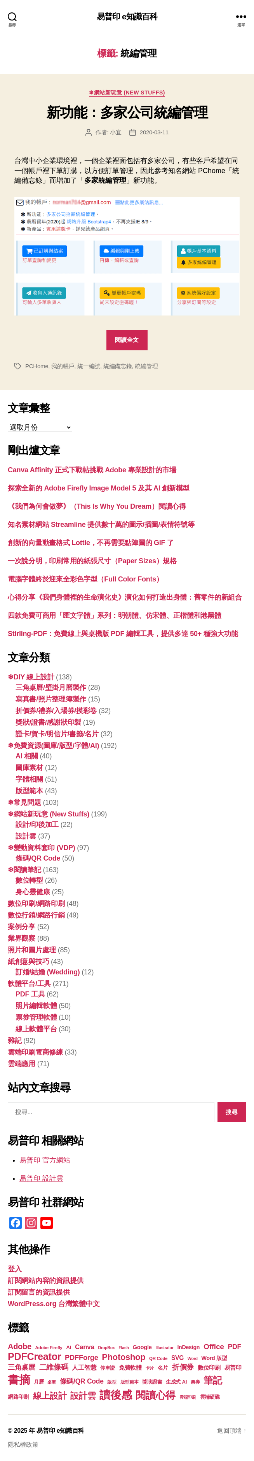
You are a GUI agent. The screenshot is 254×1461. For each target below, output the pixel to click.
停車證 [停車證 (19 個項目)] (107, 1368)
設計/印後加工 (37, 824)
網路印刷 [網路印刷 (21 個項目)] (18, 1397)
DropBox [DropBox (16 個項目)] (106, 1347)
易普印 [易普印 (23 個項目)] (233, 1368)
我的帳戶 (62, 366)
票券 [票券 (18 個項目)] (195, 1382)
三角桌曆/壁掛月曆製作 (51, 687)
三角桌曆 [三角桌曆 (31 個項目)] (21, 1367)
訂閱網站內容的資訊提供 (46, 1280)
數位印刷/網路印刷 (36, 903)
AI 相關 (27, 756)
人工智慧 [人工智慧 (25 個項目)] (84, 1367)
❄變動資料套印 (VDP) (41, 848)
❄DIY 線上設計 (31, 677)
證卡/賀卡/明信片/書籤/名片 (57, 734)
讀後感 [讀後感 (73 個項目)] (115, 1395)
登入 (14, 1269)
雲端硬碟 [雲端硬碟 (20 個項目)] (210, 1397)
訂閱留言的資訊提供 (39, 1292)
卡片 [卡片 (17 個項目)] (150, 1368)
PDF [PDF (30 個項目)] (234, 1347)
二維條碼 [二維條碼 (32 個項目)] (53, 1367)
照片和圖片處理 (32, 950)
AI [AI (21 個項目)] (68, 1347)
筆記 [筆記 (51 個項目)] (213, 1380)
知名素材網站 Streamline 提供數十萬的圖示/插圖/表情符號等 (101, 524)
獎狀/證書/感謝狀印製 (48, 722)
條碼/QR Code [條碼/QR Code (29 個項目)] (82, 1381)
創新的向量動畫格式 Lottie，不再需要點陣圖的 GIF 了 (91, 543)
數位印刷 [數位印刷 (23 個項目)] (209, 1368)
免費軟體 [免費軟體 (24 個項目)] (130, 1367)
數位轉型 (29, 880)
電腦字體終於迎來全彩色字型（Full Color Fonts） (85, 579)
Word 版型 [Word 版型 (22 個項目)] (214, 1358)
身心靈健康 (33, 892)
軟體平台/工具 (29, 984)
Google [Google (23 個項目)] (141, 1347)
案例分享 (21, 927)
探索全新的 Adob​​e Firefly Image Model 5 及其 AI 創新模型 (99, 488)
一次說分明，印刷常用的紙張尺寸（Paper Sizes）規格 (92, 561)
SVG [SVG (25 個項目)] (177, 1358)
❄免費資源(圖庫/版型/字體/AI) (53, 745)
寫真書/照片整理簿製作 (51, 699)
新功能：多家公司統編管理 (127, 112)
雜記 (14, 1040)
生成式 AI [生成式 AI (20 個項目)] (176, 1382)
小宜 (116, 132)
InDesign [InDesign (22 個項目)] (188, 1347)
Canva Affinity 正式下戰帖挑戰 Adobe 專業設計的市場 (92, 470)
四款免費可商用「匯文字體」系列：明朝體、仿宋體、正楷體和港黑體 (114, 615)
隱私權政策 (23, 1444)
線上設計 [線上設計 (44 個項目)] (50, 1396)
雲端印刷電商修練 (35, 1052)
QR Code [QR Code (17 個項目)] (158, 1358)
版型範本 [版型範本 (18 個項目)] (129, 1382)
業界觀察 (21, 938)
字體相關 (29, 779)
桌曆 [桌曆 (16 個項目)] (51, 1382)
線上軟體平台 (36, 1029)
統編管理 (146, 366)
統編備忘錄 (117, 366)
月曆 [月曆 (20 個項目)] (38, 1382)
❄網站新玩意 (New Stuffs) (127, 92)
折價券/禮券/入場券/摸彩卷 (56, 711)
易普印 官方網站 (44, 1160)
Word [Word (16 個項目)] (193, 1358)
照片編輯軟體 (36, 1006)
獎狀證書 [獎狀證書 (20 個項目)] (152, 1382)
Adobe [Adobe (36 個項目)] (19, 1346)
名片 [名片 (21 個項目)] (163, 1368)
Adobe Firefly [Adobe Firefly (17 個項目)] (49, 1347)
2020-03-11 (154, 132)
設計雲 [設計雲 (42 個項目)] (83, 1396)
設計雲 (26, 836)
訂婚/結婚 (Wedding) (48, 972)
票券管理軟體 (36, 1017)
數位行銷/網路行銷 (36, 915)
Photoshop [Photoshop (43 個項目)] (123, 1357)
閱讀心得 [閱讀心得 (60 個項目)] (156, 1395)
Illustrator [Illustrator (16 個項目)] (164, 1347)
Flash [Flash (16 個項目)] (123, 1347)
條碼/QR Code (38, 858)
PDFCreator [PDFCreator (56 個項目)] (34, 1356)
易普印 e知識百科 (127, 16)
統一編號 (88, 366)
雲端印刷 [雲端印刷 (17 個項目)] (187, 1397)
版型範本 (29, 791)
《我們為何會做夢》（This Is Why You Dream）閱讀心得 (97, 506)
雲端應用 (21, 1064)
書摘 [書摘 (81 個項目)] (19, 1379)
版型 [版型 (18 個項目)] (111, 1382)
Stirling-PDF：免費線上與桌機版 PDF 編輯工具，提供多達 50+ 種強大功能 (123, 634)
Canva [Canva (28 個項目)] (84, 1347)
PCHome (36, 366)
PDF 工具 (30, 994)
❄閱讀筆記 (24, 870)
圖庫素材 (29, 768)
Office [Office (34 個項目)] (214, 1347)
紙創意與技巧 (28, 961)
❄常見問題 (24, 802)
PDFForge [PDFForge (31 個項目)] (81, 1357)
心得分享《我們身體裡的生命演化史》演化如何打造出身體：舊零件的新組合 (125, 597)
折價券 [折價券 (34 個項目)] (183, 1367)
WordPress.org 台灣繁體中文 (53, 1304)
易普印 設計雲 (41, 1178)
